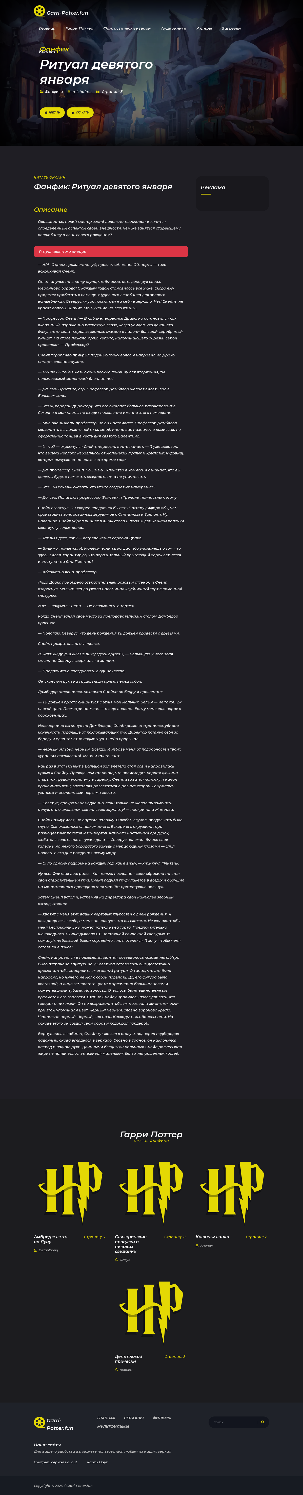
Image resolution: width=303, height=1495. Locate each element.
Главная (47, 28)
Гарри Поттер (79, 28)
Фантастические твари (127, 28)
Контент (47, 51)
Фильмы (162, 1418)
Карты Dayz (97, 1462)
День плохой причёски (128, 1359)
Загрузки (231, 28)
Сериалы (134, 1418)
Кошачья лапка (212, 1236)
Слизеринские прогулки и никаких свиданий (131, 1244)
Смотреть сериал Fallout (55, 1462)
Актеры (204, 28)
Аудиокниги (174, 28)
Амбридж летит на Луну (51, 1239)
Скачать (80, 112)
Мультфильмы (113, 1426)
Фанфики (51, 91)
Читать (52, 112)
